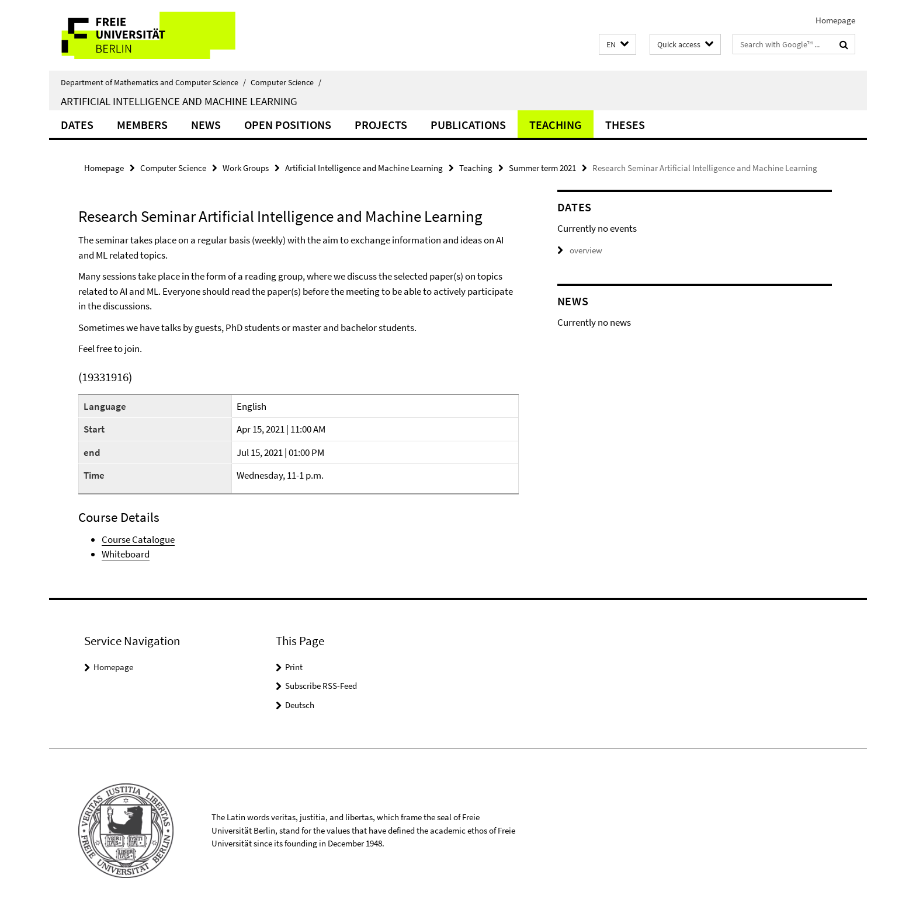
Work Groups (246, 167)
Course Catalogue (138, 539)
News (206, 124)
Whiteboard (126, 554)
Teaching (555, 124)
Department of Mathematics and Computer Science (153, 82)
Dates (77, 124)
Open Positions (287, 124)
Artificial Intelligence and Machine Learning (179, 101)
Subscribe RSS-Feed (321, 685)
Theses (625, 124)
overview (579, 250)
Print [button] (294, 666)
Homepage (835, 20)
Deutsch (299, 704)
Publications (468, 124)
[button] (617, 44)
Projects (381, 124)
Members (142, 124)
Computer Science (286, 82)
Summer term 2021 (542, 167)
